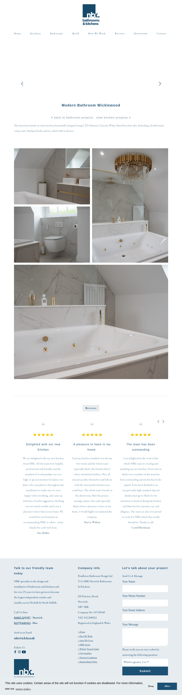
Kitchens (35, 33)
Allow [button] (167, 686)
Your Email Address (133, 610)
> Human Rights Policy (88, 662)
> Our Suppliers (84, 653)
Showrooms (141, 33)
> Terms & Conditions (87, 657)
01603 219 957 (22, 618)
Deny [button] (151, 686)
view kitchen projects (113, 117)
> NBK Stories (84, 644)
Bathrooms (56, 33)
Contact (162, 33)
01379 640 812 (22, 623)
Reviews (120, 33)
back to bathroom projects (72, 117)
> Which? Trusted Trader (88, 649)
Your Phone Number (133, 595)
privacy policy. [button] (23, 689)
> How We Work (85, 636)
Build (75, 33)
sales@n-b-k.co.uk (24, 638)
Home (17, 33)
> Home (81, 632)
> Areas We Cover (85, 640)
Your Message (130, 624)
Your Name (128, 581)
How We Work (97, 33)
